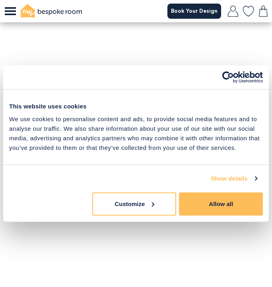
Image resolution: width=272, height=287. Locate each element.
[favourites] (248, 11)
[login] (233, 11)
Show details (229, 178)
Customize (135, 203)
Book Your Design (194, 11)
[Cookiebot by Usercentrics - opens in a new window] (228, 77)
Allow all (221, 203)
